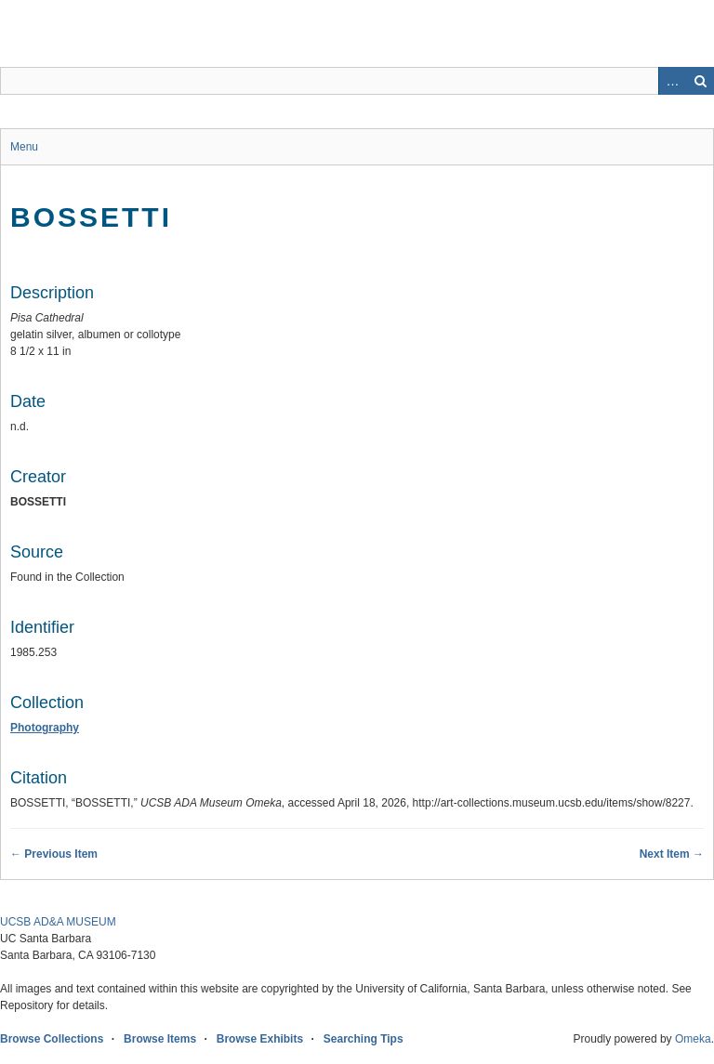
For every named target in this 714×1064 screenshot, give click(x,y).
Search (700, 81)
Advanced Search (672, 81)
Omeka (693, 1038)
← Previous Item (54, 853)
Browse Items (160, 1038)
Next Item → (672, 853)
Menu (24, 146)
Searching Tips (363, 1038)
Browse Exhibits (260, 1038)
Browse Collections (51, 1038)
